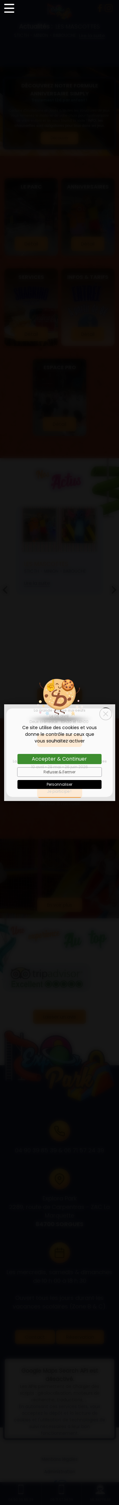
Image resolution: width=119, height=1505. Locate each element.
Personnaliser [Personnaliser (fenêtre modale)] (59, 784)
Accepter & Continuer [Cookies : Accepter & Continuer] (59, 759)
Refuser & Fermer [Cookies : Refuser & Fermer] (59, 772)
